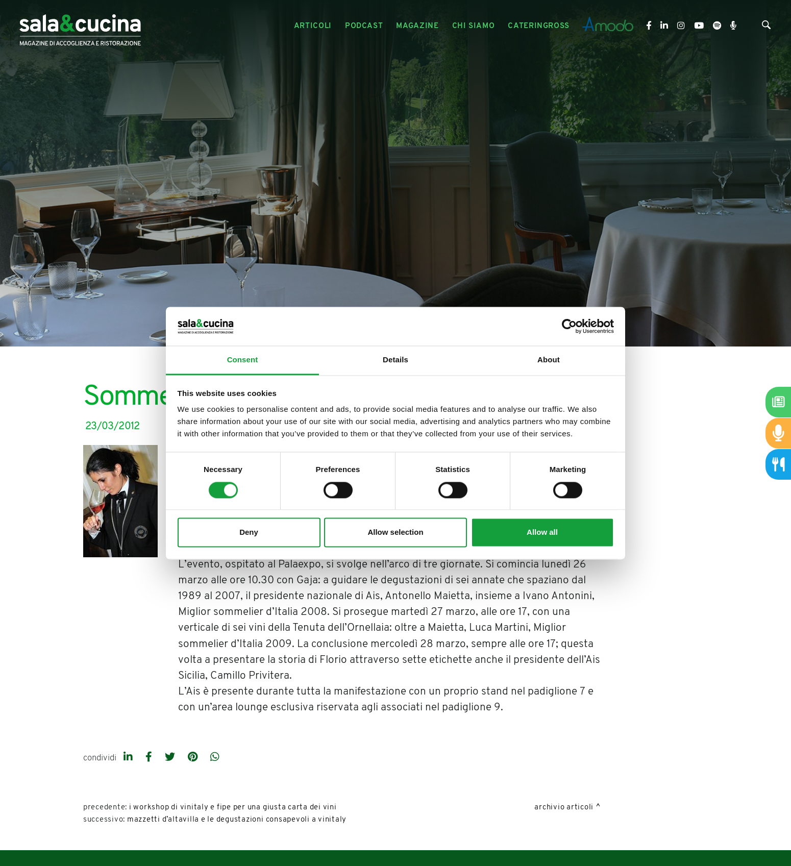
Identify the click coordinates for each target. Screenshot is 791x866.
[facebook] (150, 758)
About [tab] (548, 360)
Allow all (542, 532)
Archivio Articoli (564, 807)
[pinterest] (194, 758)
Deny (248, 532)
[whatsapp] (214, 758)
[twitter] (171, 758)
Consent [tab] (242, 360)
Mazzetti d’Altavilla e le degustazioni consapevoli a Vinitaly (237, 820)
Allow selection (395, 532)
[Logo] (80, 26)
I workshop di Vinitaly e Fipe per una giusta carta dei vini (233, 807)
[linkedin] (129, 758)
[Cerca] (766, 27)
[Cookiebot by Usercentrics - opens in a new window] (569, 326)
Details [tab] (395, 360)
